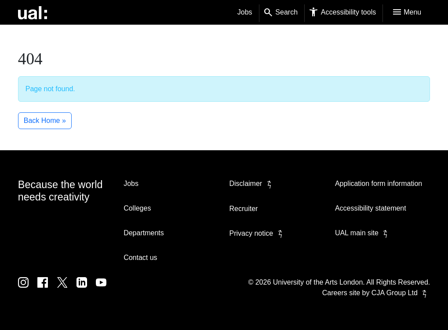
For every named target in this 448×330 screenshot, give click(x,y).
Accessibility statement (370, 208)
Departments (144, 233)
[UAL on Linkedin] (86, 289)
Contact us (140, 257)
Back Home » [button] (45, 120)
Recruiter (243, 208)
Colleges (137, 208)
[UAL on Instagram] (27, 289)
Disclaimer (252, 183)
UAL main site (363, 233)
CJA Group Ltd (401, 293)
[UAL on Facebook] (47, 289)
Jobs (244, 12)
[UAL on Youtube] (104, 289)
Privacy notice (257, 233)
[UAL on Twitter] (66, 289)
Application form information (378, 183)
